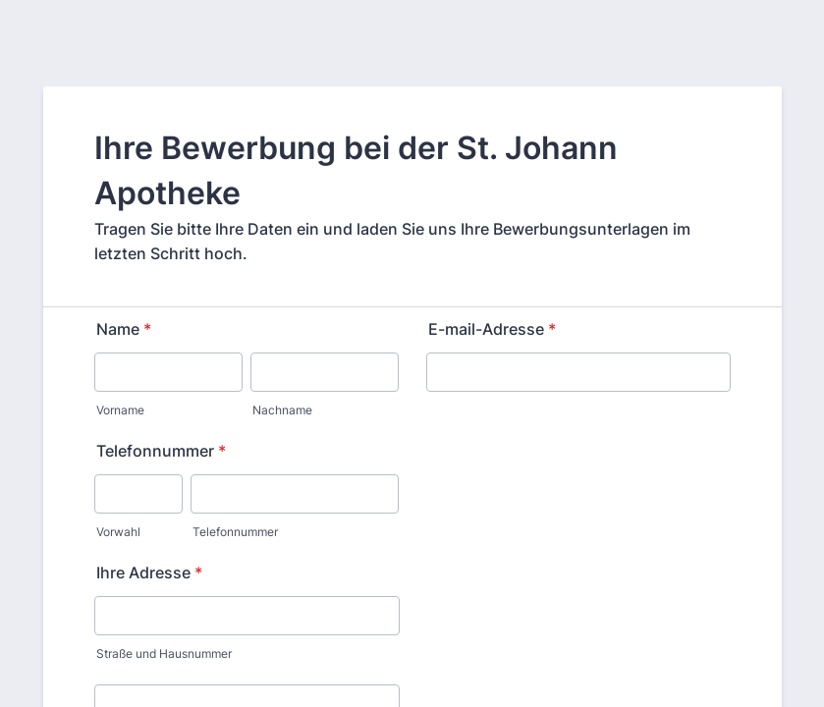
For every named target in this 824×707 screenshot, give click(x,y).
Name (123, 329)
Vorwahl (118, 531)
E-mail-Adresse (492, 329)
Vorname (120, 410)
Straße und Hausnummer (164, 653)
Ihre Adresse (149, 572)
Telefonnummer (161, 451)
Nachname (282, 410)
